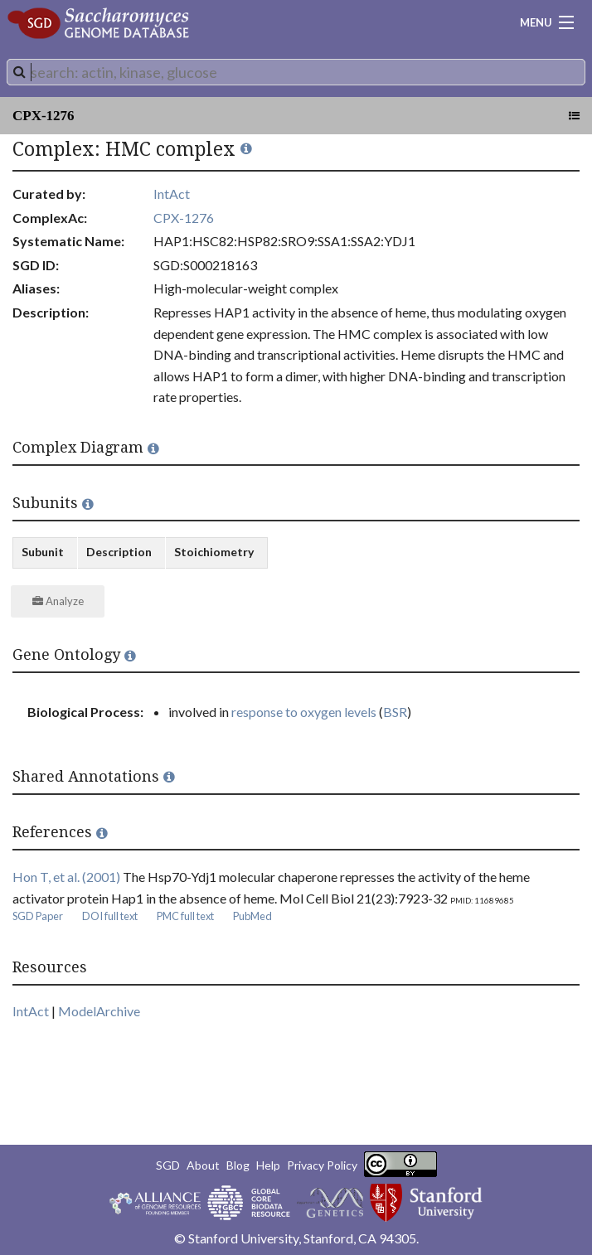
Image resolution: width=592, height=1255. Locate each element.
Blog (238, 1165)
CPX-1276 (43, 116)
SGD (168, 1165)
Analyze (58, 601)
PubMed (252, 916)
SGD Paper (37, 916)
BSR (395, 712)
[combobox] (296, 72)
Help (268, 1165)
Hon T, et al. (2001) (66, 876)
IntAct (171, 193)
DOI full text (110, 916)
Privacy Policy (322, 1165)
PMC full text (185, 916)
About (203, 1165)
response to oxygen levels (303, 712)
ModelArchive (99, 1011)
